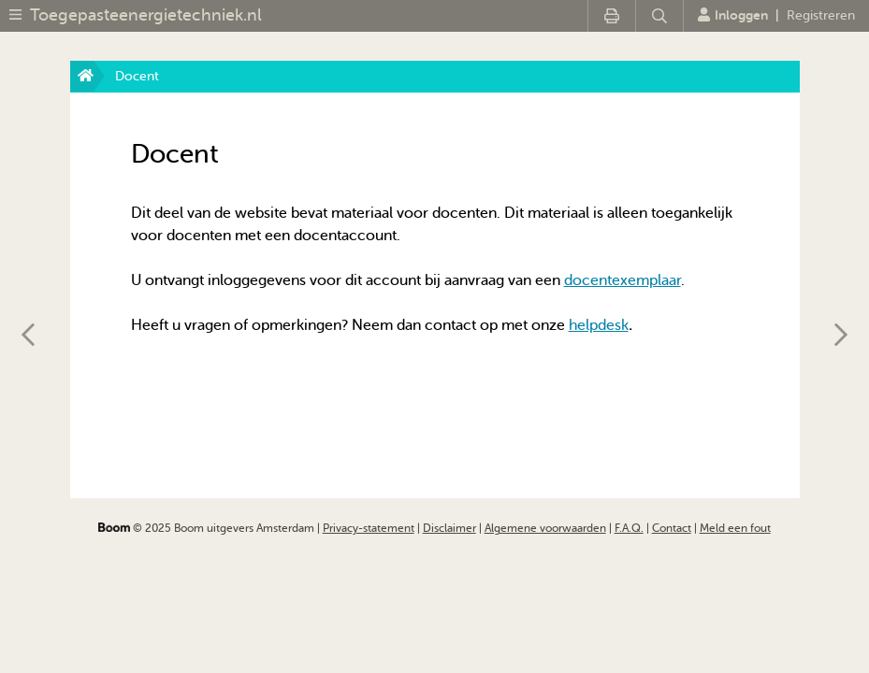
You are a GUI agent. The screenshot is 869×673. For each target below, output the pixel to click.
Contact (671, 528)
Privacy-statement (368, 528)
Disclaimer (449, 528)
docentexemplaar (622, 280)
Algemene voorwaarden (545, 528)
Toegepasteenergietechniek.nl (146, 15)
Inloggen (733, 14)
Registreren (821, 15)
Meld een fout (735, 528)
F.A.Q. (629, 528)
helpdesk (599, 325)
